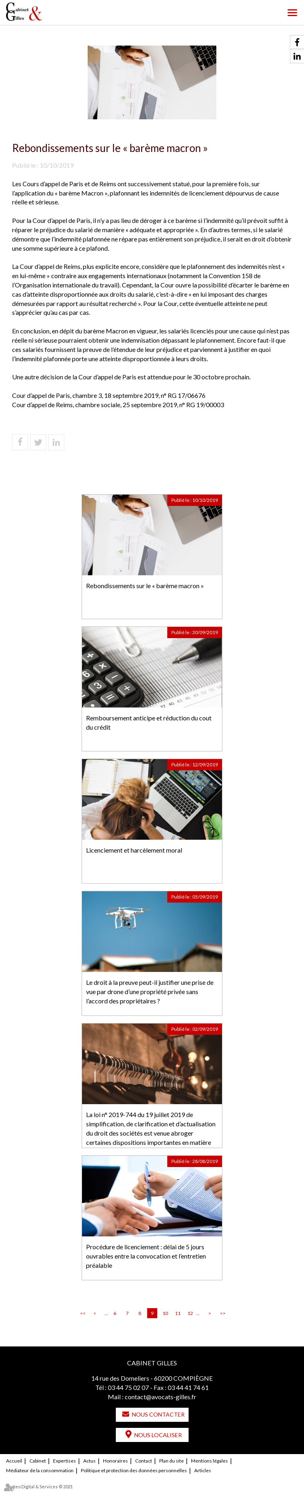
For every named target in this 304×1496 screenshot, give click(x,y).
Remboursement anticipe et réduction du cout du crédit (149, 722)
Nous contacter (158, 1414)
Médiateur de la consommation (40, 1470)
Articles (202, 1470)
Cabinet (37, 1461)
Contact (143, 1461)
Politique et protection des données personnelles (134, 1470)
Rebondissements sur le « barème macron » (145, 585)
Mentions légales (209, 1461)
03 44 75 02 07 (128, 1387)
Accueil (14, 1461)
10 (165, 1313)
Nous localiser (158, 1434)
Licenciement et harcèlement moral (134, 850)
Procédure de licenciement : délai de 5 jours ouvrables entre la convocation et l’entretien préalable (146, 1256)
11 (178, 1313)
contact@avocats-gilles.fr (160, 1396)
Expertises (64, 1461)
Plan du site (171, 1461)
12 (190, 1313)
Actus (89, 1461)
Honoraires (115, 1461)
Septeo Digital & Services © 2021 (39, 1486)
